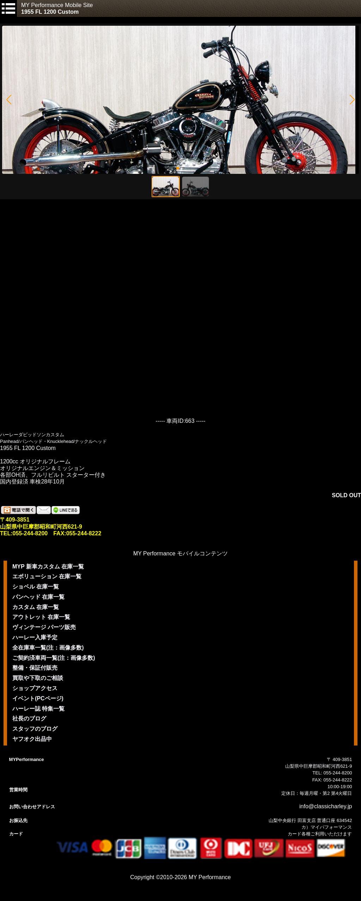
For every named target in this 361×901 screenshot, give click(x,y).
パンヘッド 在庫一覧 (38, 597)
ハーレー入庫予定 (34, 637)
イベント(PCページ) (37, 698)
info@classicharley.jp (325, 806)
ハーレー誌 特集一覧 (38, 709)
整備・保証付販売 (34, 668)
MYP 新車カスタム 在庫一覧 (48, 567)
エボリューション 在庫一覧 (46, 576)
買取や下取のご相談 (37, 678)
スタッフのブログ (34, 729)
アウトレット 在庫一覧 (41, 617)
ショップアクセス (34, 688)
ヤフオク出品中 (32, 739)
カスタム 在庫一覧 (35, 607)
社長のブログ (29, 719)
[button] (9, 100)
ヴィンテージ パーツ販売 (44, 627)
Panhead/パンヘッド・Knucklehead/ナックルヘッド (53, 441)
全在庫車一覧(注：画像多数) (48, 648)
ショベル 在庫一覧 (35, 587)
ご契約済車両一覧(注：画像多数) (53, 658)
